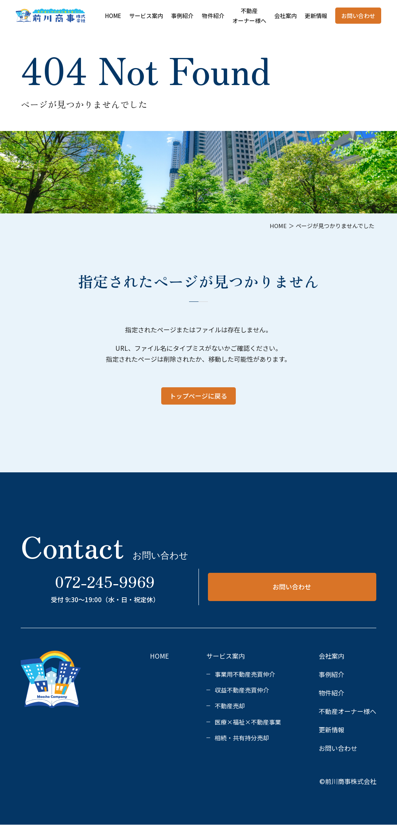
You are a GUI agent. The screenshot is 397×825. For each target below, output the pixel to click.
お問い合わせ (358, 16)
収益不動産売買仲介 (242, 689)
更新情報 (316, 16)
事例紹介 (182, 16)
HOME (113, 16)
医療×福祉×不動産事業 (248, 721)
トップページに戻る (198, 395)
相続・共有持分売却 (242, 737)
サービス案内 (146, 16)
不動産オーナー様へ (347, 711)
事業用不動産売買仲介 (245, 674)
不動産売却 (230, 705)
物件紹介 (213, 16)
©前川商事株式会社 (347, 781)
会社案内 (285, 16)
